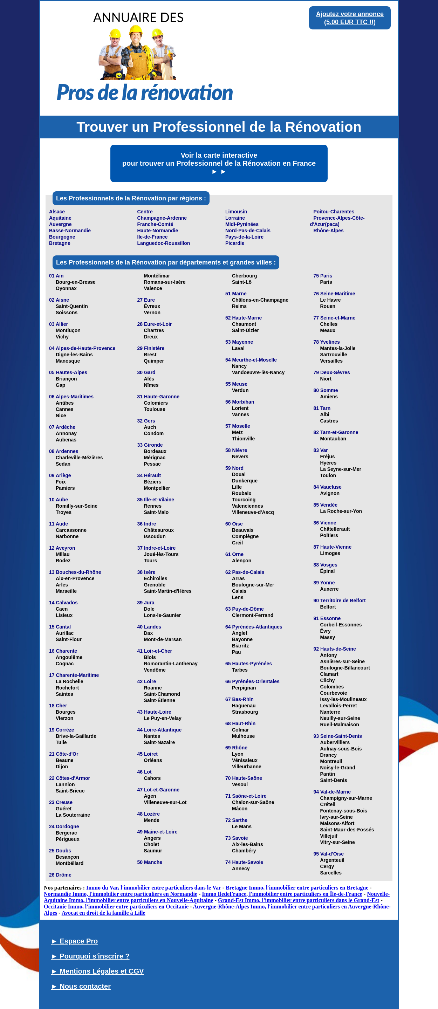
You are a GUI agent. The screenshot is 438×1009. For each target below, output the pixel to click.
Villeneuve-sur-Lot (165, 802)
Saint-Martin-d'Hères (168, 591)
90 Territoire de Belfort (340, 600)
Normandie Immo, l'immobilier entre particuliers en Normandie (120, 894)
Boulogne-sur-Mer (253, 585)
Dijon (62, 766)
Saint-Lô (242, 282)
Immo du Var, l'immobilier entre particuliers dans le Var (153, 888)
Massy (327, 637)
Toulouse (154, 409)
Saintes (64, 694)
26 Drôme (60, 875)
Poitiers (329, 535)
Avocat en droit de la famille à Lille (103, 913)
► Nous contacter (81, 986)
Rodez (63, 560)
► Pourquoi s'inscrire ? (90, 956)
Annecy (241, 868)
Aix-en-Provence (75, 578)
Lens (238, 597)
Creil (237, 542)
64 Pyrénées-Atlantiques (253, 627)
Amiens (329, 396)
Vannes (240, 414)
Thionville (243, 438)
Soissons (66, 312)
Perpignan (244, 688)
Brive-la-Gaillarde (76, 736)
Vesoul (240, 784)
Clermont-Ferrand (252, 615)
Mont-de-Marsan (163, 639)
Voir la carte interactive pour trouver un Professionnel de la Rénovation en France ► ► (219, 163)
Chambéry (244, 850)
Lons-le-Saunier (162, 615)
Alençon (241, 560)
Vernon (152, 312)
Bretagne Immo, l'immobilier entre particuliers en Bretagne (297, 888)
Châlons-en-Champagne (260, 300)
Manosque (68, 361)
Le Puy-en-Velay (163, 718)
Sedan (63, 464)
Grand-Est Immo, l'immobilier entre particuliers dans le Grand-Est (298, 900)
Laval (238, 348)
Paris (326, 282)
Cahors (152, 778)
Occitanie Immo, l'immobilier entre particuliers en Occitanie (116, 907)
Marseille (66, 591)
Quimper (154, 361)
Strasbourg (245, 712)
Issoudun (155, 536)
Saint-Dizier (245, 330)
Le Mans (242, 826)
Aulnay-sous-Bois (341, 748)
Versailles (331, 361)
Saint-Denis (333, 780)
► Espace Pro (74, 941)
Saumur (153, 850)
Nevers (240, 456)
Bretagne (59, 243)
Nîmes (151, 385)
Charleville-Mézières (79, 457)
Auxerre (329, 589)
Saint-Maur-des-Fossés (347, 829)
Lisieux (64, 615)
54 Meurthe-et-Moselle (251, 360)
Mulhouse (243, 736)
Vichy (62, 336)
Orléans (153, 760)
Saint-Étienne (159, 700)
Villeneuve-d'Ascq (253, 512)
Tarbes (240, 670)
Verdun (240, 390)
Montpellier (157, 488)
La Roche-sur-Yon (341, 511)
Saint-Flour (69, 639)
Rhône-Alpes (329, 230)
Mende (151, 820)
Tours (150, 560)
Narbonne (67, 536)
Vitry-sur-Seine (337, 842)
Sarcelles (331, 873)
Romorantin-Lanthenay (171, 663)
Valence (153, 288)
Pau (236, 652)
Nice (61, 415)
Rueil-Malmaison (339, 724)
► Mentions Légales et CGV (97, 971)
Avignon (330, 493)
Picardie (234, 243)
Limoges (330, 553)
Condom (154, 433)
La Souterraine (73, 815)
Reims (239, 306)
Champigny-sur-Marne (346, 798)
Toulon (328, 475)
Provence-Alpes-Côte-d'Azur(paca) (337, 221)
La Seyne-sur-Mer (340, 469)
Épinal (327, 571)
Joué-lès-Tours (161, 554)
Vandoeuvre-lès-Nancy (258, 372)
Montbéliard (69, 863)
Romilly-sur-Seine (76, 506)
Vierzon (64, 718)
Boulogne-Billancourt (345, 668)
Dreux (151, 336)
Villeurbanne (246, 766)
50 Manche (150, 862)
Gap (60, 385)
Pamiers (65, 488)
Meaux (328, 330)
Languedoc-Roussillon (163, 243)
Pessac (152, 464)
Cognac (65, 663)
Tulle (61, 742)
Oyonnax (66, 288)
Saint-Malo (156, 512)
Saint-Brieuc (70, 791)
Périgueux (68, 839)
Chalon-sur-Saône (253, 802)
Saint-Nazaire (159, 742)
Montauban (333, 438)
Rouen (328, 306)
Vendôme (155, 670)
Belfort (328, 607)
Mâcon (239, 808)
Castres (329, 421)
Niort (326, 379)
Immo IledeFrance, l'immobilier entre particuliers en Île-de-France (282, 894)
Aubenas (66, 439)
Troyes (63, 512)
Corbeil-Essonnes (341, 624)
